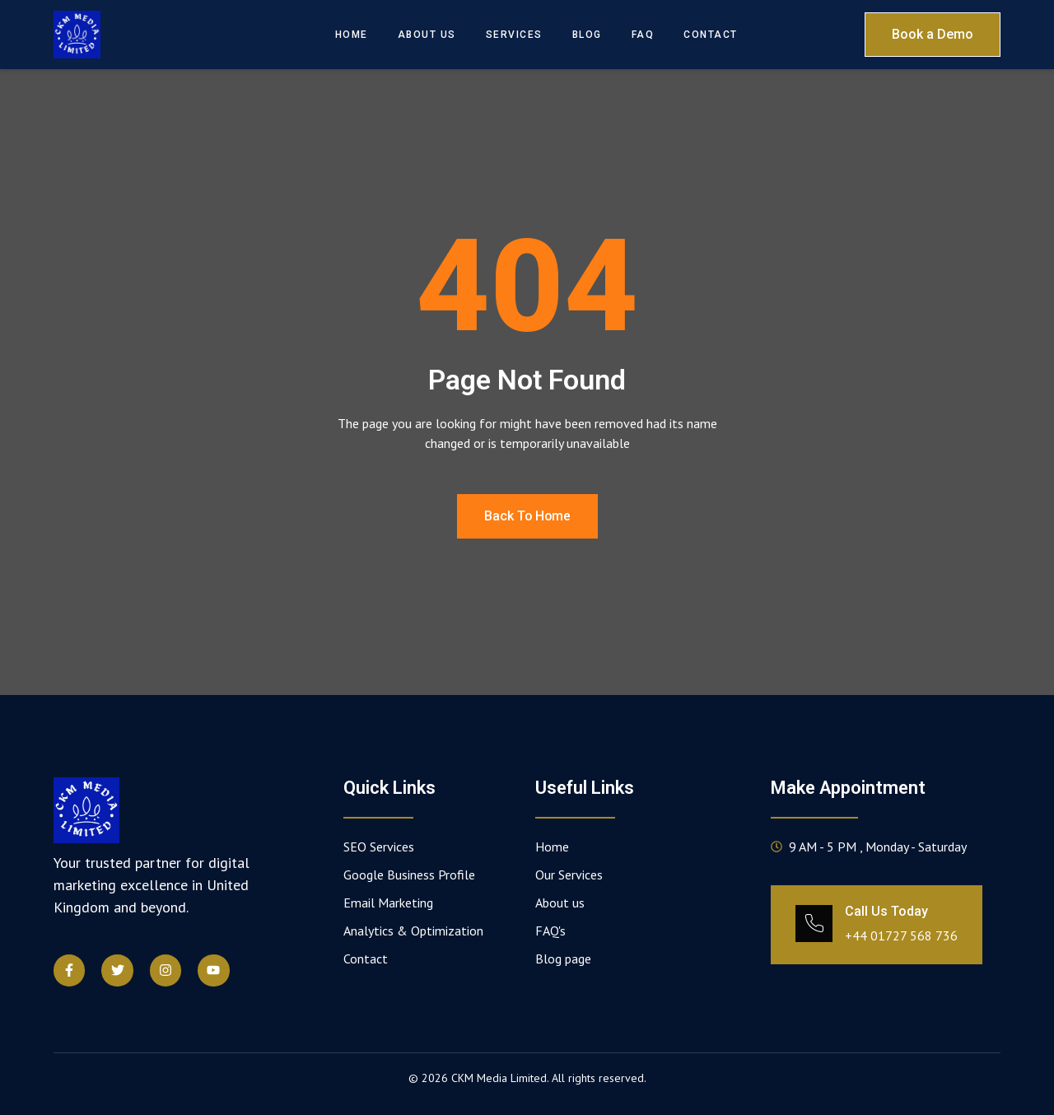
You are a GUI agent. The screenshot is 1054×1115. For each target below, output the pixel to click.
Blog (587, 34)
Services (514, 34)
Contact (710, 34)
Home (351, 34)
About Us (427, 34)
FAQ (643, 34)
